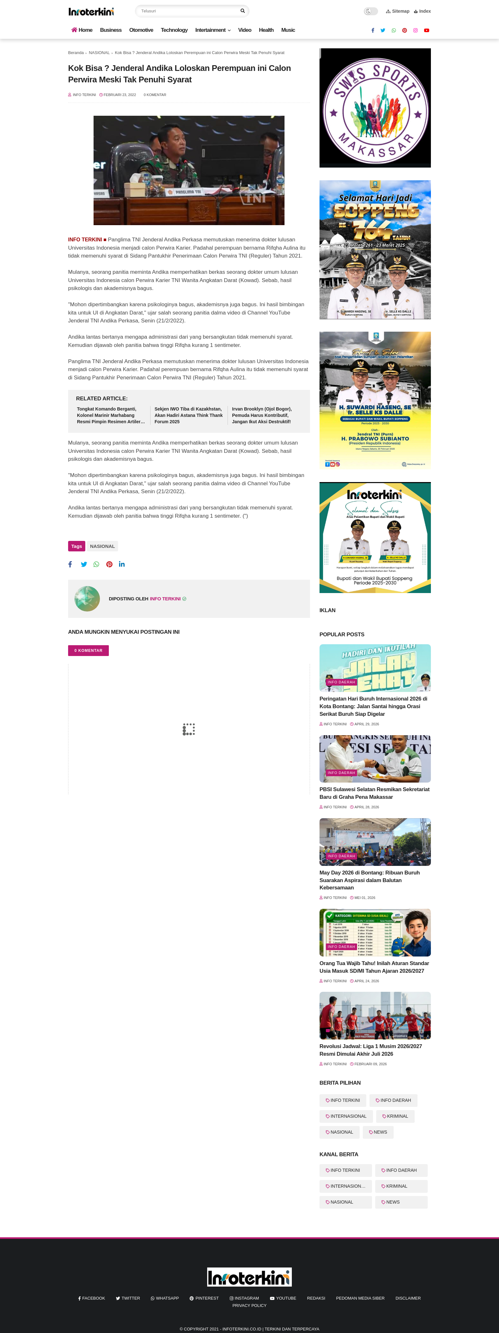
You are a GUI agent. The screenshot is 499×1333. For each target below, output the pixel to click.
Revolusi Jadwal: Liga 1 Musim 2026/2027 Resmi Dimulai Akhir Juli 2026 (371, 1050)
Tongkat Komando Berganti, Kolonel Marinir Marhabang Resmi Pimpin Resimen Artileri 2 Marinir (111, 415)
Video (244, 30)
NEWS (380, 1132)
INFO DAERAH (396, 1100)
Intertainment (210, 30)
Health (266, 30)
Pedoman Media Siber (360, 1298)
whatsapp (167, 1298)
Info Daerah (341, 682)
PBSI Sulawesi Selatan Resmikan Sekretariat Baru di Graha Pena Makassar (375, 793)
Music (288, 30)
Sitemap (397, 11)
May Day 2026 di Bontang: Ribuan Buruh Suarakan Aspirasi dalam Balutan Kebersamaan (370, 880)
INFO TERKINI (345, 1100)
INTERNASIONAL (349, 1116)
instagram (247, 1298)
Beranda (76, 52)
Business (111, 30)
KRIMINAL (397, 1116)
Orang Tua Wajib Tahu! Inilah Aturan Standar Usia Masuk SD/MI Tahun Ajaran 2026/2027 (374, 967)
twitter (131, 1298)
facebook (93, 1298)
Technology (174, 30)
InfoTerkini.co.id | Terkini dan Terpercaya (270, 1329)
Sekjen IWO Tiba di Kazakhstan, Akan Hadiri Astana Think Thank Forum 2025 (189, 415)
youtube (286, 1298)
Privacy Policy (249, 1305)
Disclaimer (408, 1298)
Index (422, 11)
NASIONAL (99, 52)
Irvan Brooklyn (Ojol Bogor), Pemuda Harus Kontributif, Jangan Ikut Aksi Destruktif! (262, 415)
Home (81, 30)
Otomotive (141, 30)
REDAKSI (316, 1298)
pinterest (207, 1298)
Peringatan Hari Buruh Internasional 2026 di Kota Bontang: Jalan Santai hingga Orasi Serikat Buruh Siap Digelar (373, 706)
